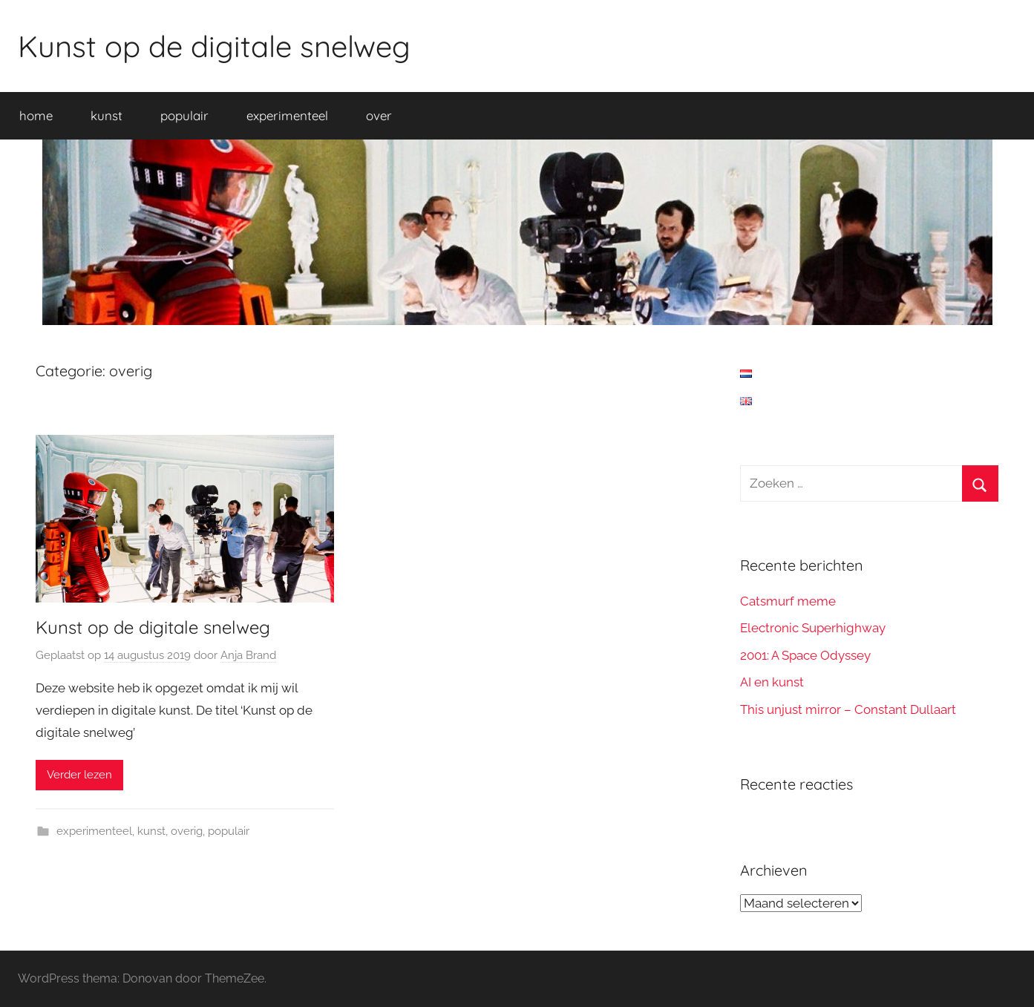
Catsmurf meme (788, 601)
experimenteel (287, 115)
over (379, 115)
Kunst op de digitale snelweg (214, 46)
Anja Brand (248, 655)
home (36, 115)
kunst (106, 115)
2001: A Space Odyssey (805, 655)
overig (187, 831)
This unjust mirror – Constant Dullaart (848, 709)
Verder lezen (79, 774)
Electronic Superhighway (813, 627)
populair (184, 115)
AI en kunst (772, 682)
